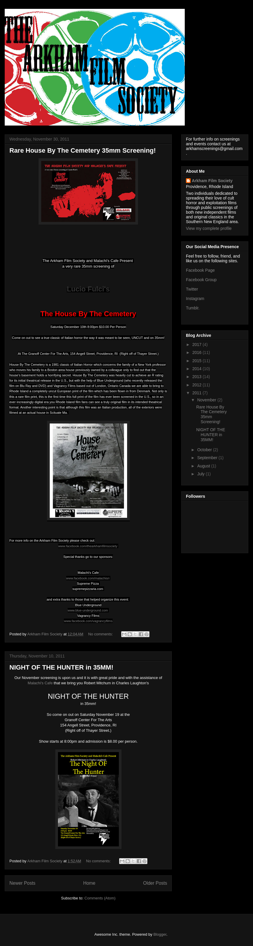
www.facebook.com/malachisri (87, 578)
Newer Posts (22, 883)
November (207, 400)
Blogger (159, 934)
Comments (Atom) (99, 898)
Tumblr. (192, 308)
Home (89, 883)
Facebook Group (201, 279)
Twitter (192, 289)
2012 (197, 385)
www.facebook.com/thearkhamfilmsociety (87, 546)
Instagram (195, 298)
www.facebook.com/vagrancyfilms (88, 621)
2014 (197, 368)
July (201, 474)
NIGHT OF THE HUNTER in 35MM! (61, 667)
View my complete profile (209, 228)
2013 (197, 376)
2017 (197, 344)
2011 (197, 392)
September (207, 457)
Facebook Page (200, 270)
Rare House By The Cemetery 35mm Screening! (82, 150)
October (205, 449)
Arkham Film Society (212, 180)
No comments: (101, 634)
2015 (197, 360)
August (204, 466)
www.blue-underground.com (88, 610)
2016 (197, 352)
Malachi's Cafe (40, 683)
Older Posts (155, 883)
